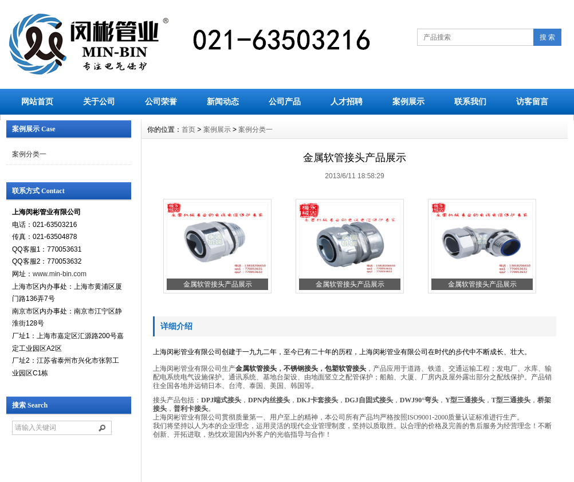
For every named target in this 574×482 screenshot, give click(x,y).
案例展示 (408, 101)
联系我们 (470, 101)
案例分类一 (29, 154)
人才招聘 (347, 101)
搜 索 (547, 37)
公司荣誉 (161, 101)
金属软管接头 (256, 369)
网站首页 (37, 101)
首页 (188, 130)
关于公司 (99, 101)
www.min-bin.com (60, 274)
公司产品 (285, 101)
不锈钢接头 (301, 369)
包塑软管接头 (345, 369)
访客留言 (532, 101)
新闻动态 (223, 101)
